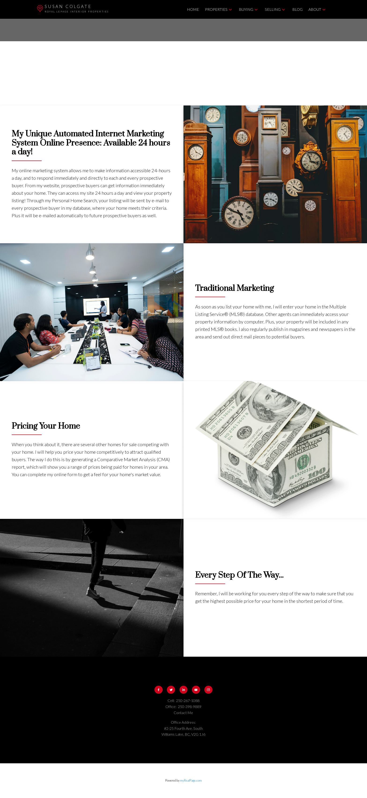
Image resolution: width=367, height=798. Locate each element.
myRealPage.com (191, 780)
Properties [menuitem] (216, 9)
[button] (158, 690)
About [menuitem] (314, 9)
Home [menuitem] (193, 9)
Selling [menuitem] (273, 9)
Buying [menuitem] (246, 9)
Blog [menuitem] (297, 9)
